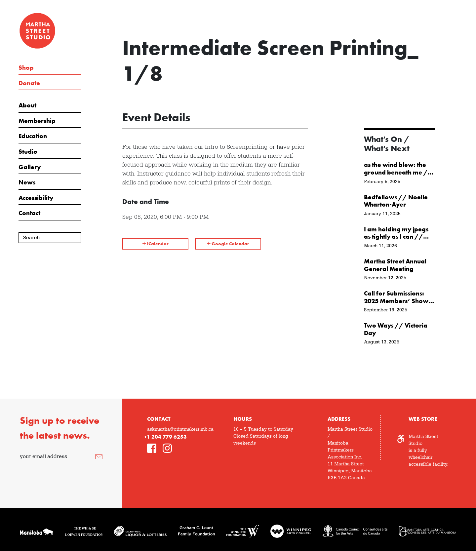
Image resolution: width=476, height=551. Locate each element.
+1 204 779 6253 (165, 436)
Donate (29, 83)
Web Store (423, 418)
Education (33, 136)
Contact (29, 213)
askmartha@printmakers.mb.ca (180, 429)
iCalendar (155, 244)
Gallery (30, 167)
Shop (26, 68)
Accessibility (36, 198)
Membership (37, 121)
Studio (28, 152)
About (27, 105)
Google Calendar (228, 244)
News (27, 182)
